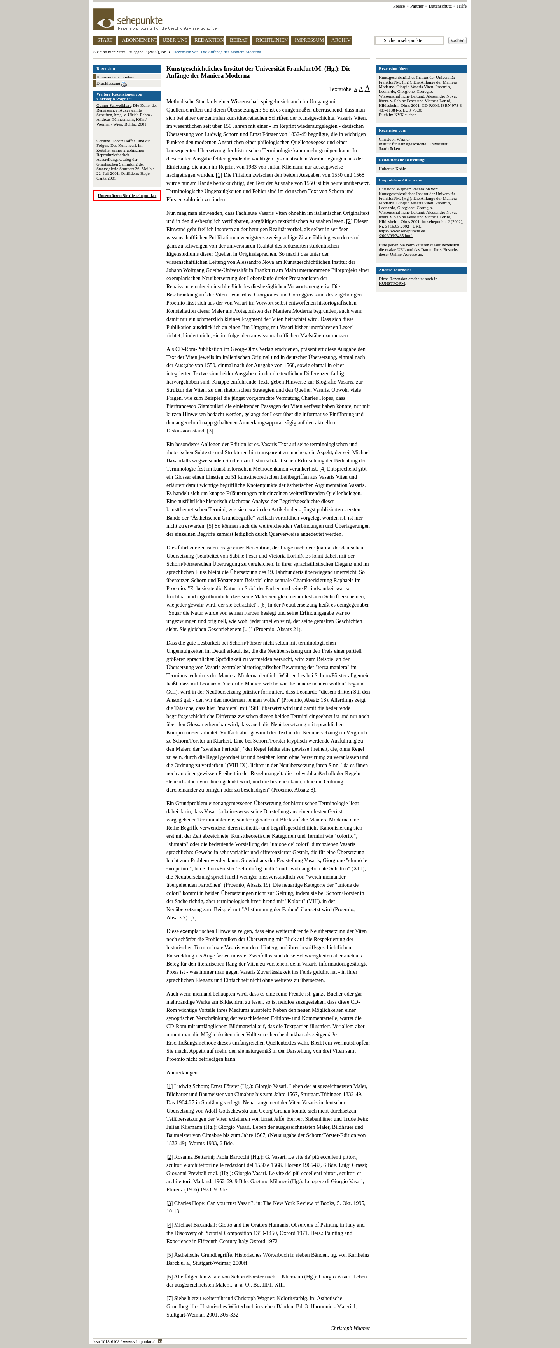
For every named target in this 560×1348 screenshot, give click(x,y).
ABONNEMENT (139, 40)
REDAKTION (209, 40)
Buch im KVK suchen (397, 114)
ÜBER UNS (175, 40)
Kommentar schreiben (115, 77)
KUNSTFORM (392, 283)
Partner (417, 6)
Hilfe (462, 6)
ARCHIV (341, 40)
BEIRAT (239, 40)
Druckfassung (111, 84)
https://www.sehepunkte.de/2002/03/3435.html (402, 233)
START (104, 40)
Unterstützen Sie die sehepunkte (127, 195)
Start (121, 51)
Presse (399, 6)
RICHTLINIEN (272, 40)
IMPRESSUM (309, 40)
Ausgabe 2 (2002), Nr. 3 (149, 51)
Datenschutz (440, 6)
